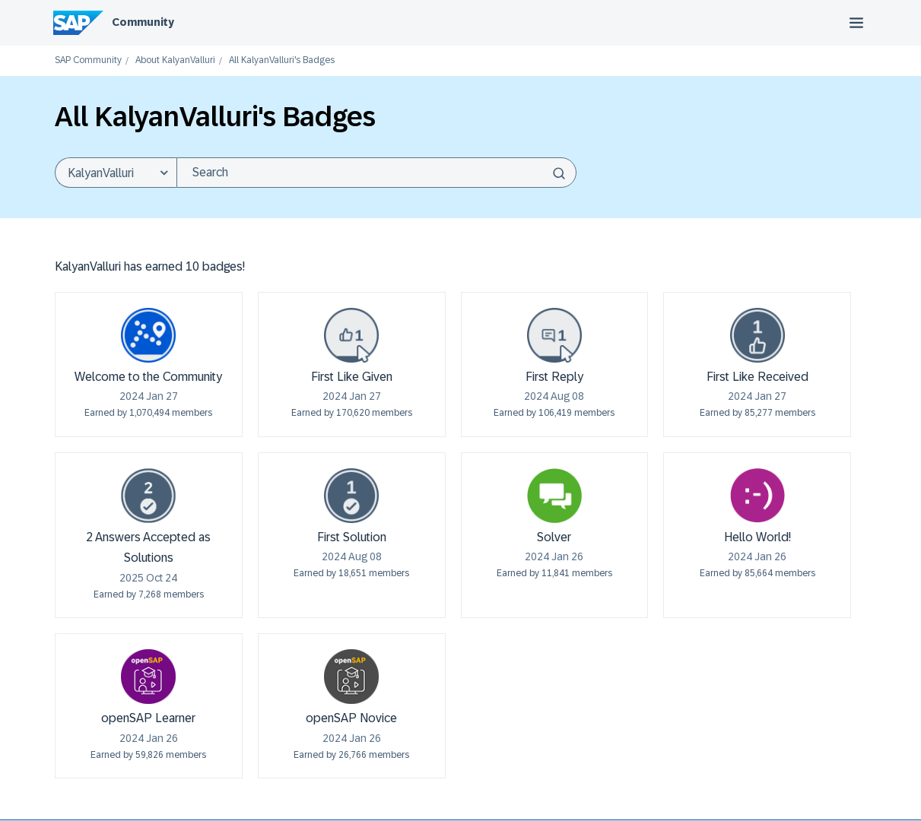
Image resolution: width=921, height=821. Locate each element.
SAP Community (88, 60)
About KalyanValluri (175, 60)
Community (143, 22)
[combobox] (376, 172)
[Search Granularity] (115, 172)
